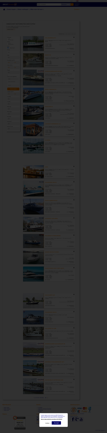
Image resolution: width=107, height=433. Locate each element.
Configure (47, 423)
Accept (56, 423)
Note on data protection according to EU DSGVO (51, 419)
